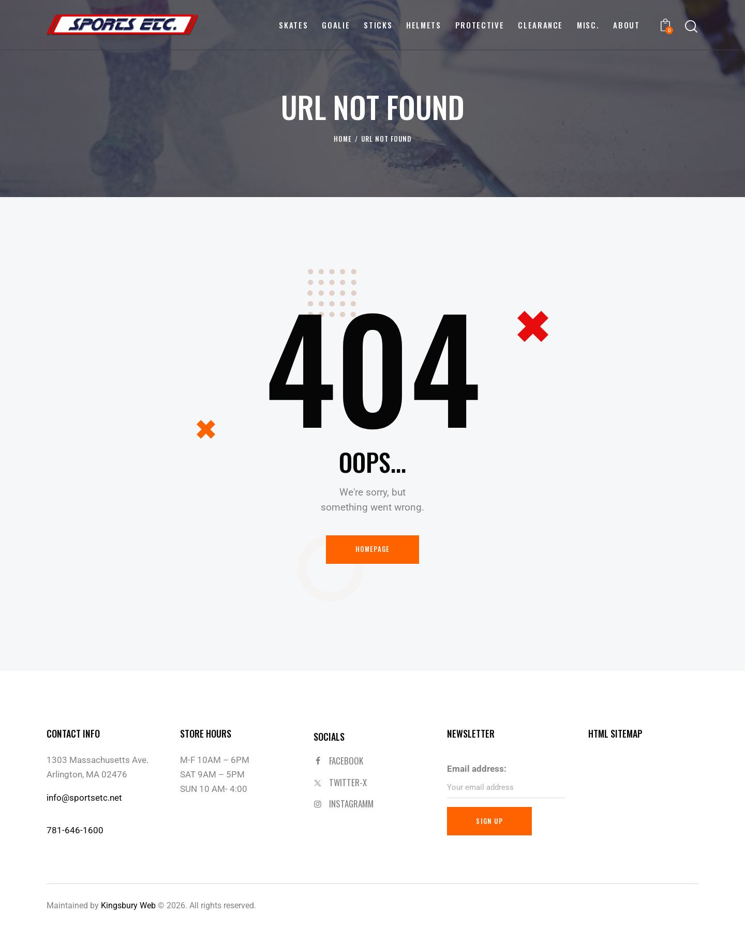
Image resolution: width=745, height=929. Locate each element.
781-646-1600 (75, 831)
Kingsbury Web (128, 906)
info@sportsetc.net (84, 797)
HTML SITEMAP (615, 734)
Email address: (476, 768)
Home (343, 139)
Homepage (372, 549)
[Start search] (691, 26)
